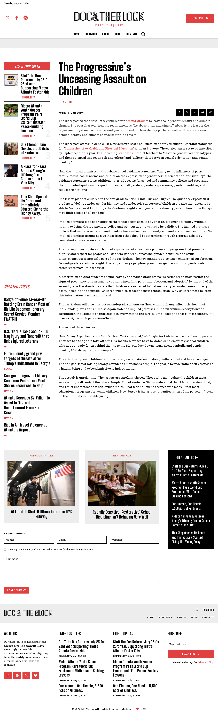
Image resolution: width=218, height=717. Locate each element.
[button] (143, 34)
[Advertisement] (29, 248)
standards (125, 153)
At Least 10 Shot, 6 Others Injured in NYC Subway (41, 515)
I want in (190, 657)
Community (28, 97)
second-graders (137, 121)
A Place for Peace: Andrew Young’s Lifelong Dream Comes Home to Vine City (34, 174)
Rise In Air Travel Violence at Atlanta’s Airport (25, 428)
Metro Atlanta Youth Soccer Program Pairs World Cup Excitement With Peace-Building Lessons (33, 118)
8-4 (149, 148)
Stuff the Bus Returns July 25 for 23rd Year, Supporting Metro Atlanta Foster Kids (35, 84)
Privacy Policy (205, 665)
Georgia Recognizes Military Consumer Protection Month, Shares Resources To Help (26, 381)
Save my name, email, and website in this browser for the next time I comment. (50, 550)
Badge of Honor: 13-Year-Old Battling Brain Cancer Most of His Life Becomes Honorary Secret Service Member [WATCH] (26, 310)
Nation (8, 325)
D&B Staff (77, 112)
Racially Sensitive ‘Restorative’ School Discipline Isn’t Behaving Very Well (122, 516)
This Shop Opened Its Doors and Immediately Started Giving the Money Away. (34, 204)
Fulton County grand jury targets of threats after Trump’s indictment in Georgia (27, 359)
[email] (191, 647)
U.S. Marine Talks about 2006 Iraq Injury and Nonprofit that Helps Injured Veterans (26, 337)
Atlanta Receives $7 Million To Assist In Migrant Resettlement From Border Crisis (27, 406)
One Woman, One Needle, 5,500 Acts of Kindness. (35, 148)
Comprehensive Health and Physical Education (99, 148)
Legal (8, 370)
